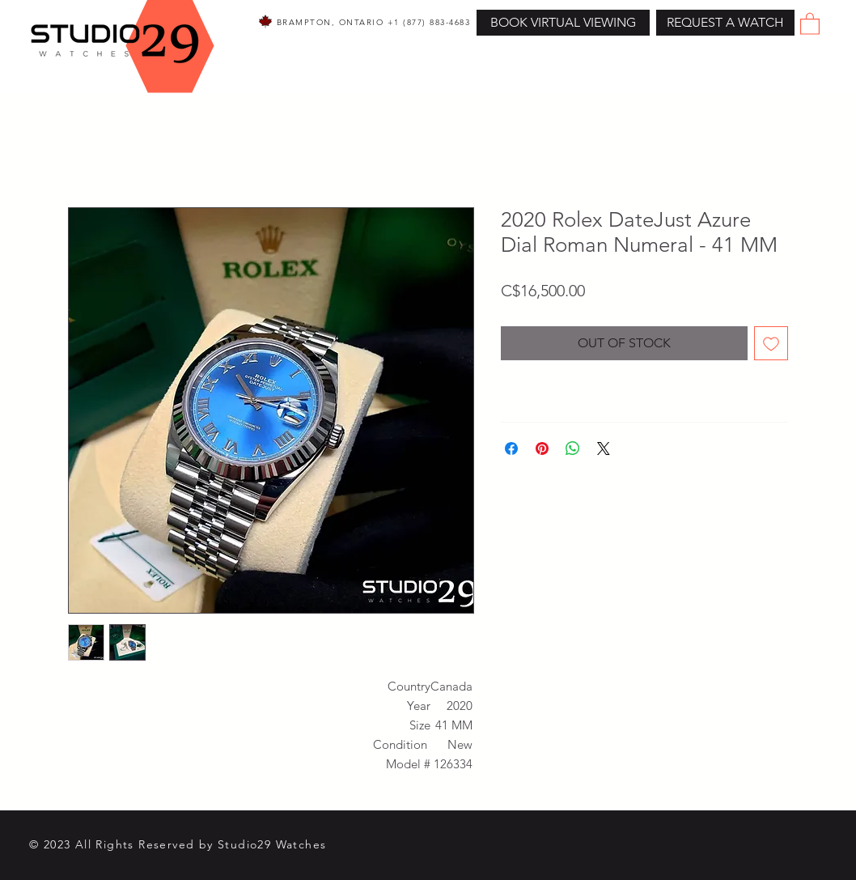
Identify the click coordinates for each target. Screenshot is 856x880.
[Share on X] (603, 448)
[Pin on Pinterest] (542, 448)
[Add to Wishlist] (771, 343)
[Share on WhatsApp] (573, 448)
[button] (725, 23)
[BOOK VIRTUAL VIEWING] (563, 23)
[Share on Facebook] (511, 448)
